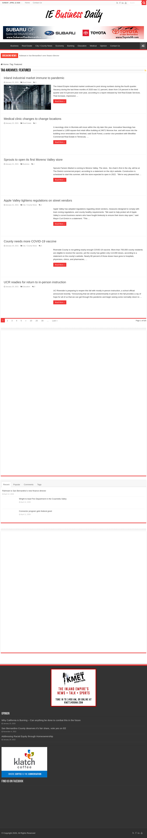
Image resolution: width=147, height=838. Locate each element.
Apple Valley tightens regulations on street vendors (38, 200)
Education (82, 46)
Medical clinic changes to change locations (32, 118)
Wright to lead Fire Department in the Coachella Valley (42, 499)
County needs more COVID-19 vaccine (30, 241)
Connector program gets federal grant (35, 511)
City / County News (43, 46)
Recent (6, 484)
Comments (28, 484)
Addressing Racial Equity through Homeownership (27, 736)
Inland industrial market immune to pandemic (34, 78)
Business (14, 46)
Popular (16, 484)
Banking (70, 46)
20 (37, 321)
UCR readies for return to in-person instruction (35, 282)
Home (27, 3)
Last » (54, 321)
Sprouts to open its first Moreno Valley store (33, 159)
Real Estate (27, 46)
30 (42, 321)
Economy (60, 46)
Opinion (103, 46)
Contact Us (37, 3)
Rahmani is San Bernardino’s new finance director (39, 55)
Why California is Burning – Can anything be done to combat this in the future (41, 720)
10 (31, 321)
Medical (93, 46)
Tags (39, 484)
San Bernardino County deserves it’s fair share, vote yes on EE (34, 728)
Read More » (60, 101)
